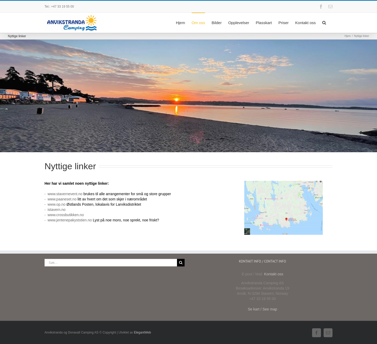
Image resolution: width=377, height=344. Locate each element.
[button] (324, 22)
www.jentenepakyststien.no (70, 220)
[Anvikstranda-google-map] (283, 183)
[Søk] (181, 262)
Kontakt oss (273, 274)
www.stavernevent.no (65, 194)
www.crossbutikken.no (66, 215)
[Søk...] (111, 262)
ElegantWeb (142, 332)
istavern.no (56, 210)
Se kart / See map (262, 309)
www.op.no (56, 204)
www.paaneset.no (62, 199)
